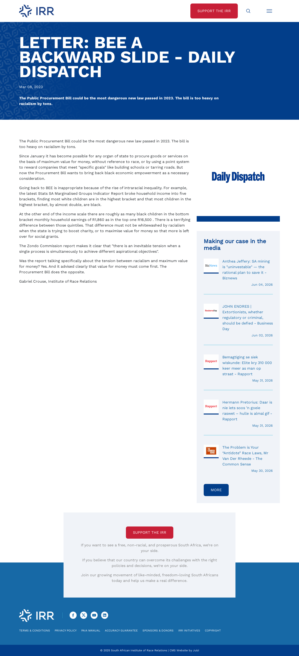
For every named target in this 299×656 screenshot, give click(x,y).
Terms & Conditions (34, 630)
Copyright (213, 630)
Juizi (196, 650)
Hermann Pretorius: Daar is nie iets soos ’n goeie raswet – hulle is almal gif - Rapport (238, 414)
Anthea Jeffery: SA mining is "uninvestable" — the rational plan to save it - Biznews (238, 273)
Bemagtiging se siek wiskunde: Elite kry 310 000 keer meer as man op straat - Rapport (238, 368)
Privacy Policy (66, 630)
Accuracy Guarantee (121, 630)
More (216, 490)
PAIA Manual (90, 630)
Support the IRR (149, 532)
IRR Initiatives (189, 630)
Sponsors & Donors (158, 630)
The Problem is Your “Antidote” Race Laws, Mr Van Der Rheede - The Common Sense (238, 459)
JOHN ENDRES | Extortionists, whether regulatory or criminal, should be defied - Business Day (238, 321)
